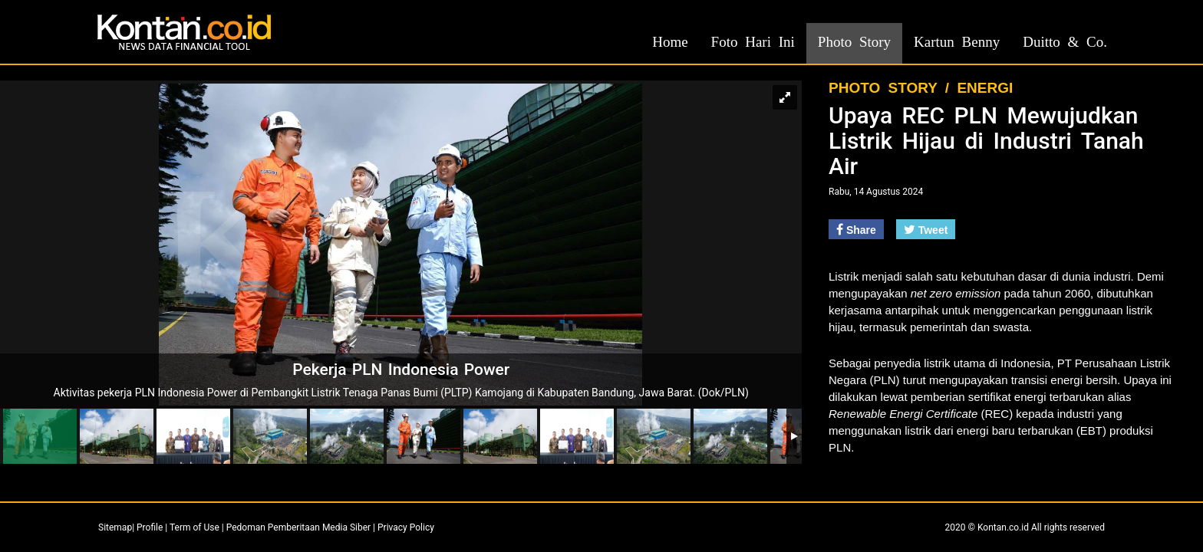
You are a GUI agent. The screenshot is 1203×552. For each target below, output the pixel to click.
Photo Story (854, 42)
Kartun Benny (957, 42)
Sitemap (115, 527)
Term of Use (194, 527)
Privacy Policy (405, 527)
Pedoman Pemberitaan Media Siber (298, 527)
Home (669, 42)
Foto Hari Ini (753, 42)
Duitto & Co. (1065, 42)
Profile (150, 527)
